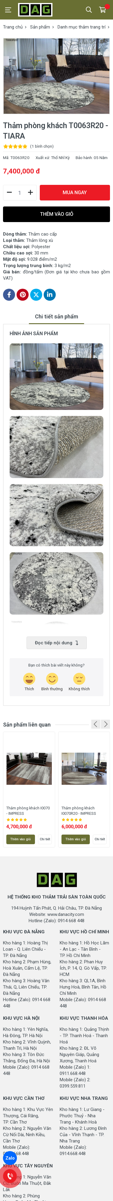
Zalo (10, 1158)
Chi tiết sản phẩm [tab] (56, 316)
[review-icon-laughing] (29, 682)
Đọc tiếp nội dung (56, 643)
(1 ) (42, 146)
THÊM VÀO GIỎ (56, 214)
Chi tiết (45, 839)
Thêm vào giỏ (20, 839)
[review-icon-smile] (52, 682)
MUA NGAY (75, 192)
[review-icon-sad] (79, 682)
